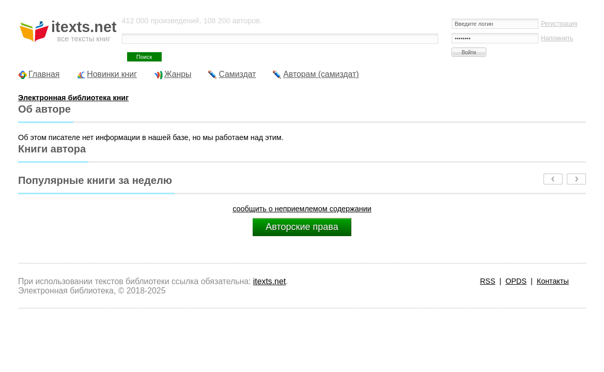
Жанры (178, 74)
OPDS (515, 281)
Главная (43, 74)
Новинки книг (112, 74)
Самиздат (237, 74)
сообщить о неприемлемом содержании (302, 209)
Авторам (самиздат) (321, 74)
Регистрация (559, 23)
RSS (487, 281)
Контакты (553, 281)
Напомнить (557, 38)
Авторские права (302, 227)
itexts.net (269, 281)
